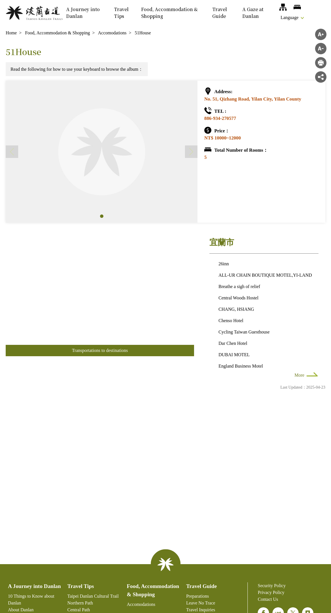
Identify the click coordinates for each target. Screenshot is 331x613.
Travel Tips (121, 12)
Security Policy (272, 585)
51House (143, 32)
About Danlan (21, 609)
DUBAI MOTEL (234, 354)
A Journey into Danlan (83, 12)
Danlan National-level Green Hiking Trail (34, 13)
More (300, 375)
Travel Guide (219, 12)
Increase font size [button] (321, 34)
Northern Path (80, 603)
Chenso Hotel (230, 320)
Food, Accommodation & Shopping (169, 12)
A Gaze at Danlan (252, 12)
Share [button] (321, 77)
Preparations (197, 596)
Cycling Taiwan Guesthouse (244, 332)
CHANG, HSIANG (236, 309)
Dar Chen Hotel (232, 343)
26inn (223, 263)
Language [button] (289, 17)
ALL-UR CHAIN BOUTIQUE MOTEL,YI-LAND (265, 275)
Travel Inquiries (200, 609)
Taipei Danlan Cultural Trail (93, 596)
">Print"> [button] (321, 63)
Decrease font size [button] (321, 49)
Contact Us (268, 599)
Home (11, 32)
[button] (101, 216)
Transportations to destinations (100, 350)
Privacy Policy (271, 592)
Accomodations (297, 7)
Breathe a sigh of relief (239, 286)
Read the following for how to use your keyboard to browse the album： (77, 69)
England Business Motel (240, 366)
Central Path (78, 609)
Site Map (283, 7)
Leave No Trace (200, 603)
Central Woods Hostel (238, 297)
